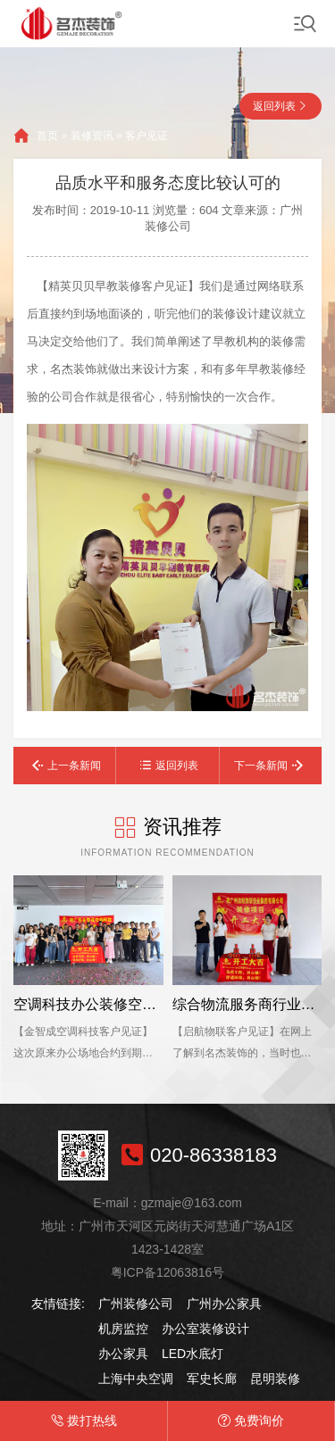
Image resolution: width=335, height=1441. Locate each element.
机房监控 (123, 1328)
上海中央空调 (135, 1378)
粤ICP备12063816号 (168, 1272)
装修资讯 (92, 135)
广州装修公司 (135, 1303)
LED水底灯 (192, 1353)
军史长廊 (212, 1378)
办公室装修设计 (205, 1328)
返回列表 (274, 106)
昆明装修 (275, 1378)
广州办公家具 (224, 1303)
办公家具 (123, 1353)
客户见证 (146, 135)
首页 (47, 135)
